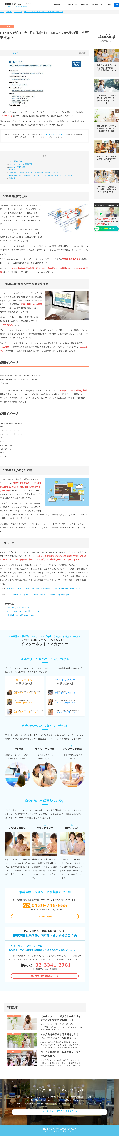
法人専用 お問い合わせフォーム (45, 977)
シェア (16, 53)
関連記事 (12, 178)
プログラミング (72, 5)
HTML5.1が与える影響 (17, 167)
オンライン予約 (45, 917)
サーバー (84, 5)
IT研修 (108, 5)
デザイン (9, 12)
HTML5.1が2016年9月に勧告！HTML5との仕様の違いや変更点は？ (43, 12)
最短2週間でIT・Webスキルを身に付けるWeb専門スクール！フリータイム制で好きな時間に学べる (43, 588)
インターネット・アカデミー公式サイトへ (59, 1115)
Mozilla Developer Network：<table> (21, 615)
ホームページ (18, 12)
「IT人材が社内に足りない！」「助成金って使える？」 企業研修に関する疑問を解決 (39, 595)
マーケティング (97, 5)
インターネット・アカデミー (56, 135)
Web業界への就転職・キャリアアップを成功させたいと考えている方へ (47, 174)
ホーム (2, 12)
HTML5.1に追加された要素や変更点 (21, 164)
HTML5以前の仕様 (15, 161)
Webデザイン (58, 5)
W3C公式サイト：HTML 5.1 (18, 608)
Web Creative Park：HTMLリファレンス (23, 611)
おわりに (12, 170)
